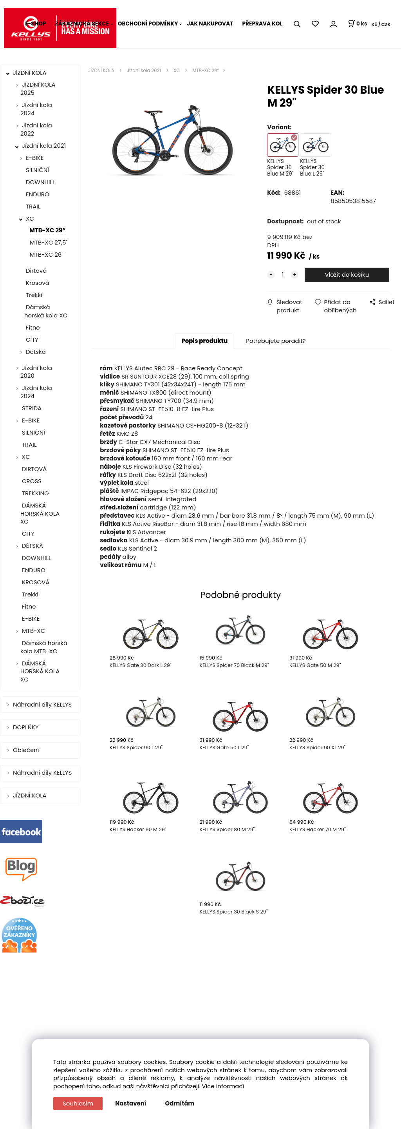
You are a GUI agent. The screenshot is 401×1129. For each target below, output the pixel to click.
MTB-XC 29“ (46, 230)
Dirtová (35, 270)
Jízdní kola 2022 (36, 129)
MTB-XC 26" (45, 254)
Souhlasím (78, 1103)
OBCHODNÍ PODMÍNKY (148, 23)
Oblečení (26, 750)
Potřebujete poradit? (275, 341)
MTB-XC (33, 631)
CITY (31, 339)
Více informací (223, 1086)
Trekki (33, 295)
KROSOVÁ (35, 582)
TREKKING (34, 493)
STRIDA (31, 408)
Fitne (32, 327)
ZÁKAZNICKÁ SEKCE (81, 23)
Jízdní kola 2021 (43, 145)
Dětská (35, 352)
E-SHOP (35, 23)
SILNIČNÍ (36, 170)
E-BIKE (34, 158)
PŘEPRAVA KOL (262, 23)
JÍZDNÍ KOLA (30, 73)
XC (30, 218)
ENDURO (36, 194)
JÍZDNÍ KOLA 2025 (38, 88)
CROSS (31, 481)
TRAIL (32, 206)
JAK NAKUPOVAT (210, 23)
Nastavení (130, 1103)
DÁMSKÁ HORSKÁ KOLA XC (40, 513)
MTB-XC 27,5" (48, 242)
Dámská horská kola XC (45, 311)
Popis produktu (204, 341)
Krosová (36, 283)
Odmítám (180, 1103)
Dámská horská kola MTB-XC (43, 647)
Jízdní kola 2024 (36, 109)
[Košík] (357, 23)
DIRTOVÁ (33, 469)
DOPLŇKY (26, 727)
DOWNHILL (39, 182)
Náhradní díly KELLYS (43, 704)
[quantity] (283, 275)
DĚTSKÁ (32, 546)
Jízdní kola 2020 (36, 372)
